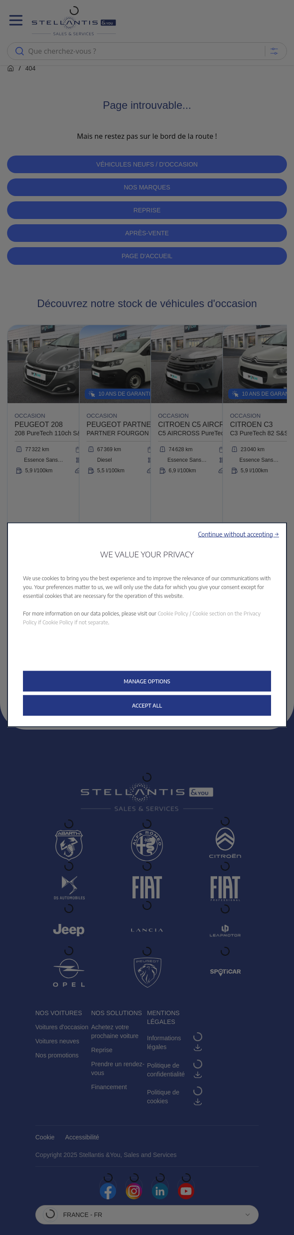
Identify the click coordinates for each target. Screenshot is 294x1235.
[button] (238, 534)
